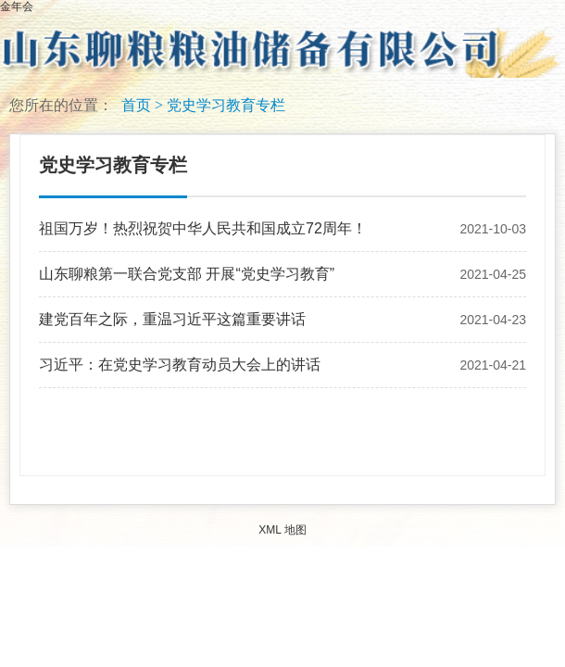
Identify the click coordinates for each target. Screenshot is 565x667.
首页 (136, 105)
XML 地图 (282, 529)
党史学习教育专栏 (226, 105)
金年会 (16, 6)
